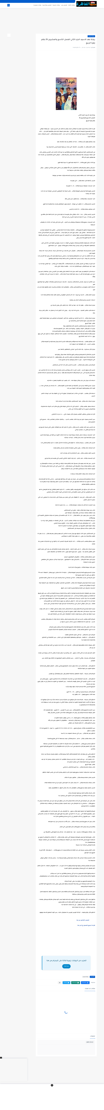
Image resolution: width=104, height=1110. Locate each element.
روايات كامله (71, 5)
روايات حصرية (56, 5)
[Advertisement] (52, 21)
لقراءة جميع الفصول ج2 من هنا (86, 925)
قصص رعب (64, 5)
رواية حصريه (91, 36)
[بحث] (8, 5)
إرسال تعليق (90, 1042)
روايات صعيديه (37, 5)
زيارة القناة (66, 966)
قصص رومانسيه (46, 5)
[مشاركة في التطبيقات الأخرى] (60, 982)
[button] (85, 982)
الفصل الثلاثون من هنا (82, 920)
